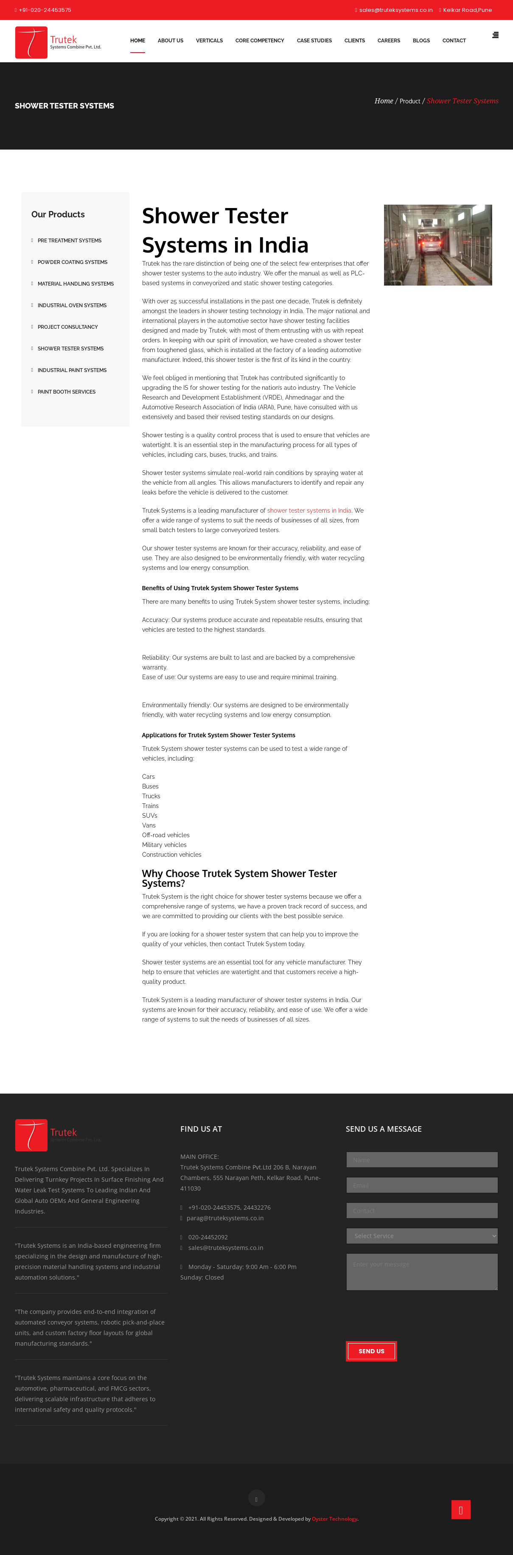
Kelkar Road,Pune (465, 10)
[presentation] (410, 1316)
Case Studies (314, 41)
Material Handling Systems (76, 284)
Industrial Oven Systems (72, 305)
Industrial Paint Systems (72, 370)
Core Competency (259, 41)
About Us (170, 41)
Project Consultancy (68, 327)
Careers (389, 41)
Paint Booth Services (66, 392)
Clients (355, 41)
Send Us (371, 1351)
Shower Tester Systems (463, 101)
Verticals (209, 41)
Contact (454, 41)
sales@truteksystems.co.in (394, 10)
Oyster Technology (334, 1518)
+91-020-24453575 (43, 10)
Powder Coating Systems (72, 262)
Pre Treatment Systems (69, 241)
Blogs (421, 41)
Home (137, 41)
